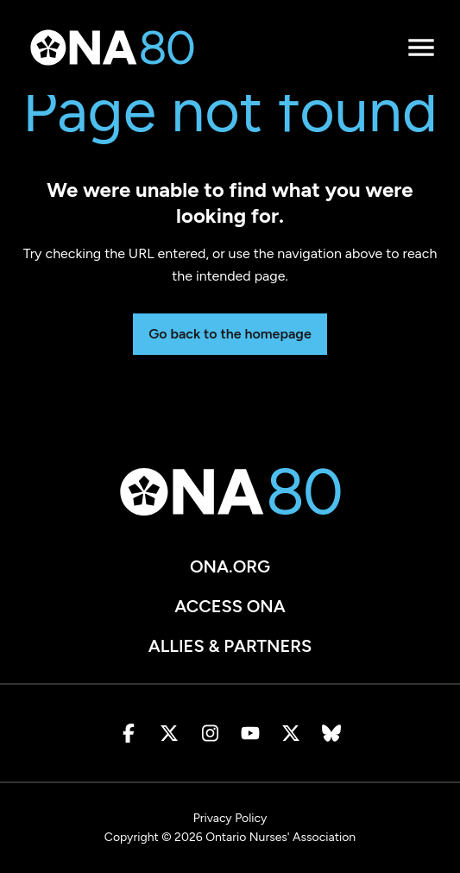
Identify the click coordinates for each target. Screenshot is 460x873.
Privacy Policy (230, 818)
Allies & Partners (230, 646)
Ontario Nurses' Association (280, 837)
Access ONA (230, 606)
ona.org (230, 566)
